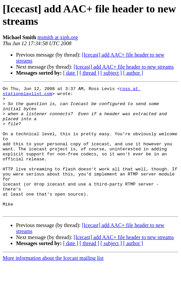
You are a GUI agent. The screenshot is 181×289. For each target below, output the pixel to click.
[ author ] (133, 73)
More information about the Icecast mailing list (53, 283)
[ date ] (70, 73)
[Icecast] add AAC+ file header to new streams (123, 67)
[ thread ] (89, 73)
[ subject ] (111, 73)
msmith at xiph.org (57, 37)
